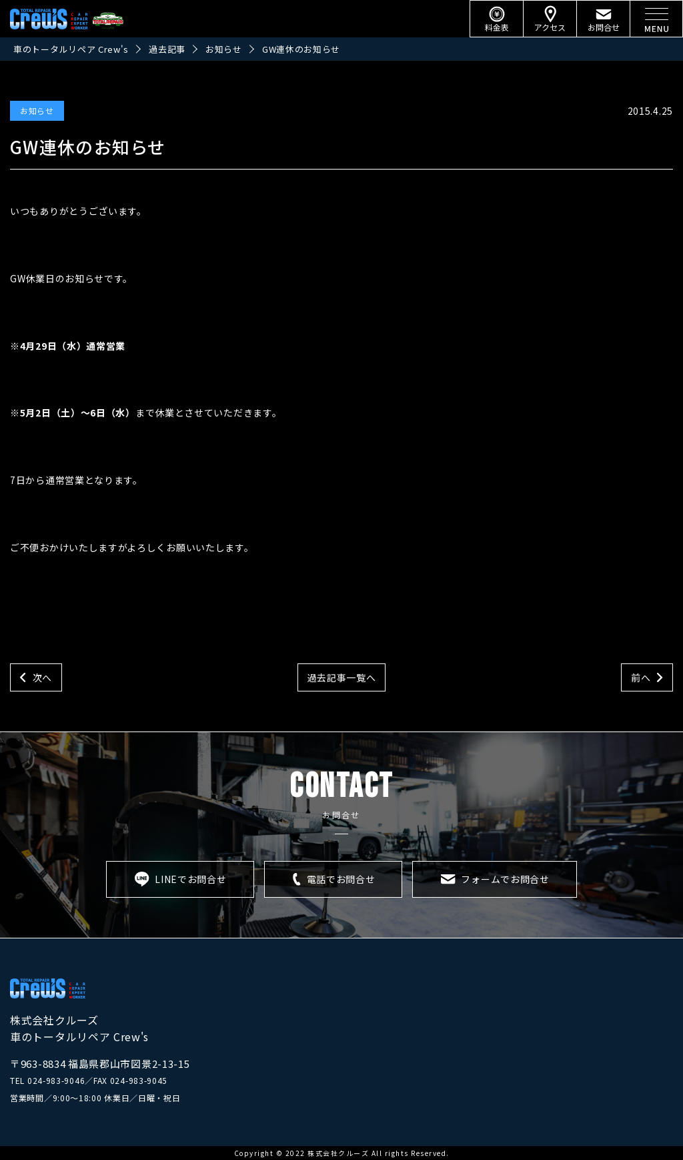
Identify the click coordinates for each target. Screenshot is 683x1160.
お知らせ (37, 110)
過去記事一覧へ (341, 677)
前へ (640, 677)
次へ (42, 677)
